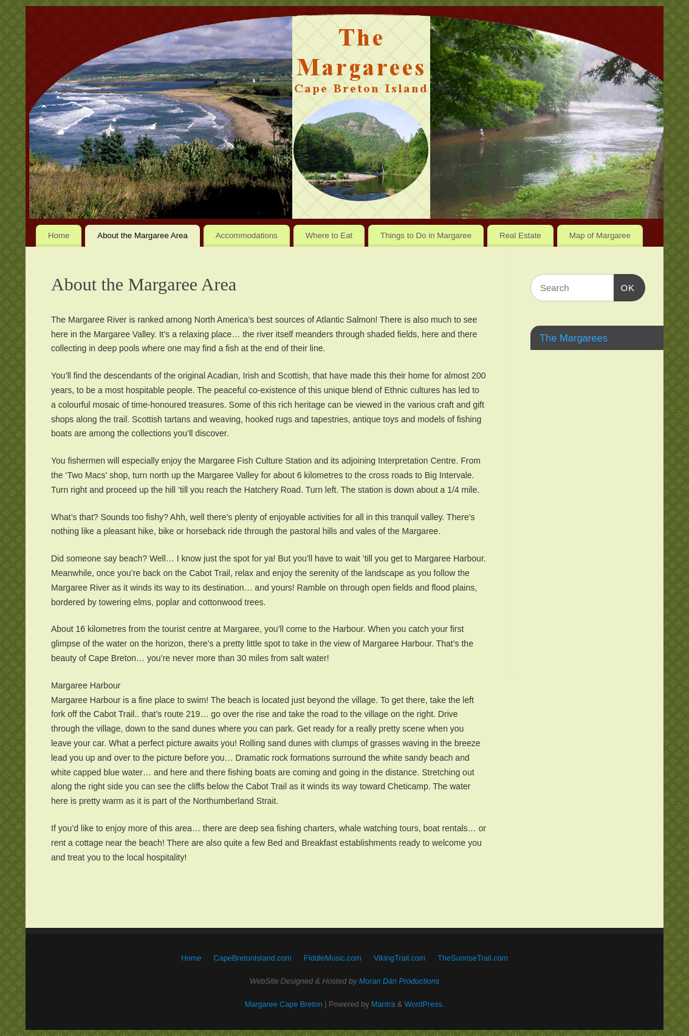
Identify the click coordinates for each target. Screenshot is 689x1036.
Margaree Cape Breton (284, 1004)
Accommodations (247, 235)
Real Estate (520, 235)
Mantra (383, 1004)
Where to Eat (329, 235)
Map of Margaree (600, 235)
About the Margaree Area (142, 235)
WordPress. (425, 1004)
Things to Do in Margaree (425, 235)
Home (58, 235)
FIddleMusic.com (333, 958)
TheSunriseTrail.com (472, 958)
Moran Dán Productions (399, 981)
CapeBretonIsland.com (253, 958)
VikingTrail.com (399, 958)
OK (625, 286)
